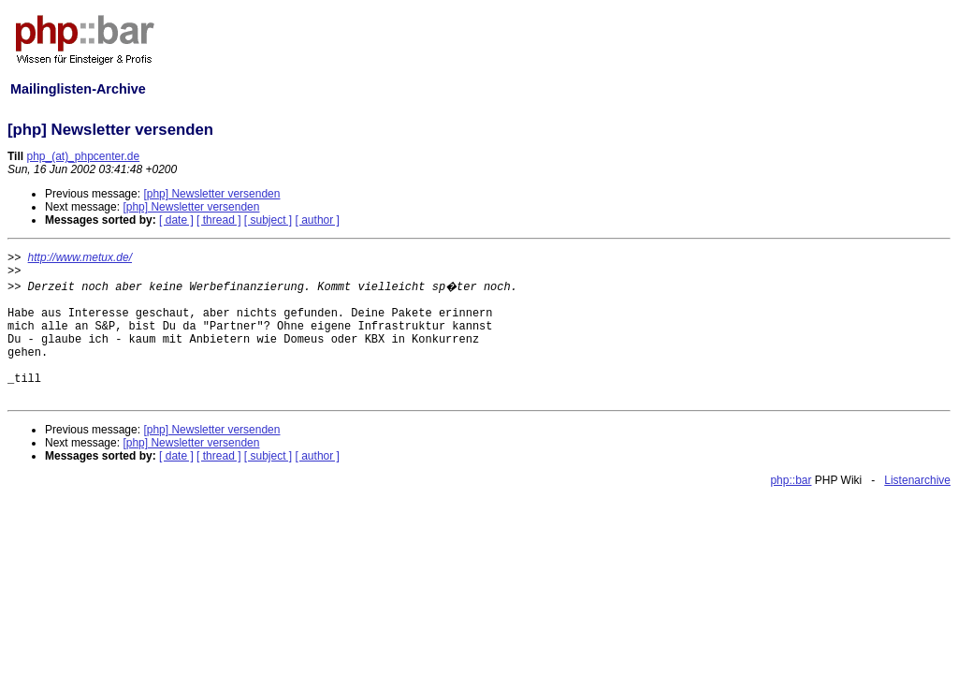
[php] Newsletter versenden (211, 193)
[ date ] (176, 220)
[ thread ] (218, 220)
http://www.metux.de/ (80, 257)
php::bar (790, 480)
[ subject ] (268, 220)
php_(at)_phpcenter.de (82, 156)
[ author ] (318, 220)
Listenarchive (917, 480)
